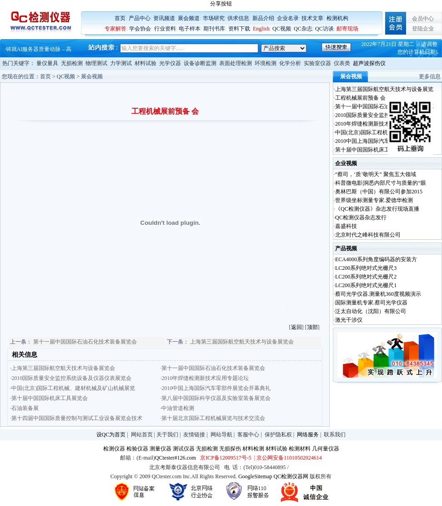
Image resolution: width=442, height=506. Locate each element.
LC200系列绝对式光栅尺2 (366, 276)
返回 (296, 327)
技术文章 (312, 18)
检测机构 (337, 18)
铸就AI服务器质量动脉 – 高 (39, 49)
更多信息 (430, 76)
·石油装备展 (24, 408)
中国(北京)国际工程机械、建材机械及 (380, 132)
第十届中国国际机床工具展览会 (373, 150)
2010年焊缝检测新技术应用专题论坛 (378, 124)
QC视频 (281, 28)
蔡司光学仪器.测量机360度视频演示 (378, 294)
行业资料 (165, 28)
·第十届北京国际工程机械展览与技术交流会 (212, 418)
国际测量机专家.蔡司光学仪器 (371, 302)
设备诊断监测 (200, 63)
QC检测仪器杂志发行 (361, 217)
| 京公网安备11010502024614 (287, 458)
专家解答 (115, 28)
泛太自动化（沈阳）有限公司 (370, 311)
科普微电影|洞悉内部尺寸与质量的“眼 (380, 183)
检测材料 (300, 448)
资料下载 (239, 28)
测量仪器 (160, 448)
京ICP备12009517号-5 (225, 458)
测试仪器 (184, 448)
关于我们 (167, 434)
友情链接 (194, 434)
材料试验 (145, 63)
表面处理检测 (235, 63)
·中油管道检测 (177, 408)
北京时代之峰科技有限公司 (368, 235)
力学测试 (121, 63)
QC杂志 (303, 28)
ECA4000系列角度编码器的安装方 (376, 259)
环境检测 (265, 63)
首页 (120, 18)
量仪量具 (47, 63)
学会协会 (140, 28)
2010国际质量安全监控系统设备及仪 (378, 115)
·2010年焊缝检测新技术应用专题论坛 (204, 378)
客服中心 (248, 434)
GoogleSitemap (255, 476)
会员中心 (423, 18)
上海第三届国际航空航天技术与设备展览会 (242, 342)
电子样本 (190, 28)
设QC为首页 (111, 434)
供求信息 (238, 18)
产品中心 (140, 18)
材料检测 (253, 448)
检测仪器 (114, 448)
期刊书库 (214, 28)
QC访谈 (324, 28)
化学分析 (290, 63)
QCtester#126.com (175, 458)
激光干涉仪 (348, 320)
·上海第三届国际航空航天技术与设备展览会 (62, 368)
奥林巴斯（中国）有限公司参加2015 (378, 191)
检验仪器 (137, 448)
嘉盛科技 (346, 226)
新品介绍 (263, 18)
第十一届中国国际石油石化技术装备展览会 (85, 342)
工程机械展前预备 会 (360, 98)
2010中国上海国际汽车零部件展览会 (378, 141)
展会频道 (189, 18)
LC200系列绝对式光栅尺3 (366, 268)
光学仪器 (170, 63)
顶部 (312, 327)
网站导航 (221, 434)
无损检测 (72, 63)
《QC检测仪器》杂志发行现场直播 (377, 209)
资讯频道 (164, 18)
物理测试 (96, 63)
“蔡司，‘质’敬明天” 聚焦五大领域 (375, 174)
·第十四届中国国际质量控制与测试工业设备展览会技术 (76, 418)
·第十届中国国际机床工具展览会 (49, 398)
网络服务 (308, 434)
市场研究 (214, 18)
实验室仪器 (317, 63)
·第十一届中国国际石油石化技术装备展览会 (212, 368)
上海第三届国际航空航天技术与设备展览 (384, 89)
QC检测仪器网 (291, 476)
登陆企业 (423, 28)
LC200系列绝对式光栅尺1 (366, 285)
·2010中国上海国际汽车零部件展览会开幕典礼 (215, 388)
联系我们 (335, 434)
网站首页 (142, 434)
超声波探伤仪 (369, 63)
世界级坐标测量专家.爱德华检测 (374, 200)
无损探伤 (230, 448)
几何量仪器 (325, 448)
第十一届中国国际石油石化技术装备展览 (384, 106)
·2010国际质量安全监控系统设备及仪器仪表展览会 (70, 378)
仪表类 (342, 63)
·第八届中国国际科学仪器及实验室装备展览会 (215, 398)
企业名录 (288, 18)
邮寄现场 (347, 28)
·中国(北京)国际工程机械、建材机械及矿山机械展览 (72, 388)
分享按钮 (221, 3)
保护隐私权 (278, 434)
